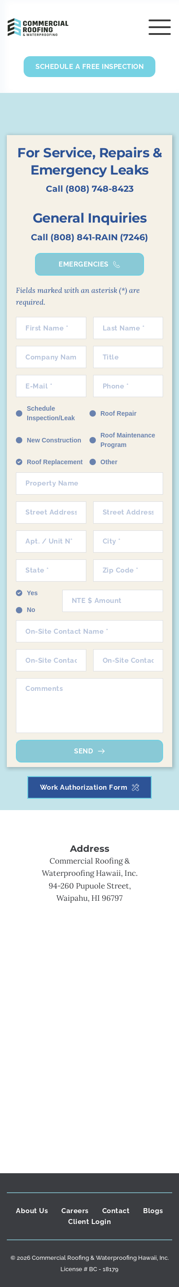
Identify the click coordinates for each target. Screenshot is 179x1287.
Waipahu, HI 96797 (89, 898)
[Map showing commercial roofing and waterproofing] (89, 1024)
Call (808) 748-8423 (90, 189)
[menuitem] (32, 1210)
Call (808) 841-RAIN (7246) (89, 237)
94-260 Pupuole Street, (90, 886)
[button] (160, 27)
